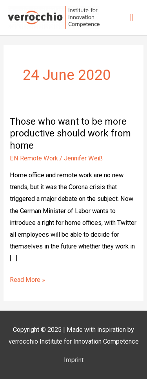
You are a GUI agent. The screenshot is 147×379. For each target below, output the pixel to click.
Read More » (27, 278)
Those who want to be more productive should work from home (70, 133)
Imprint (73, 360)
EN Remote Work (34, 158)
